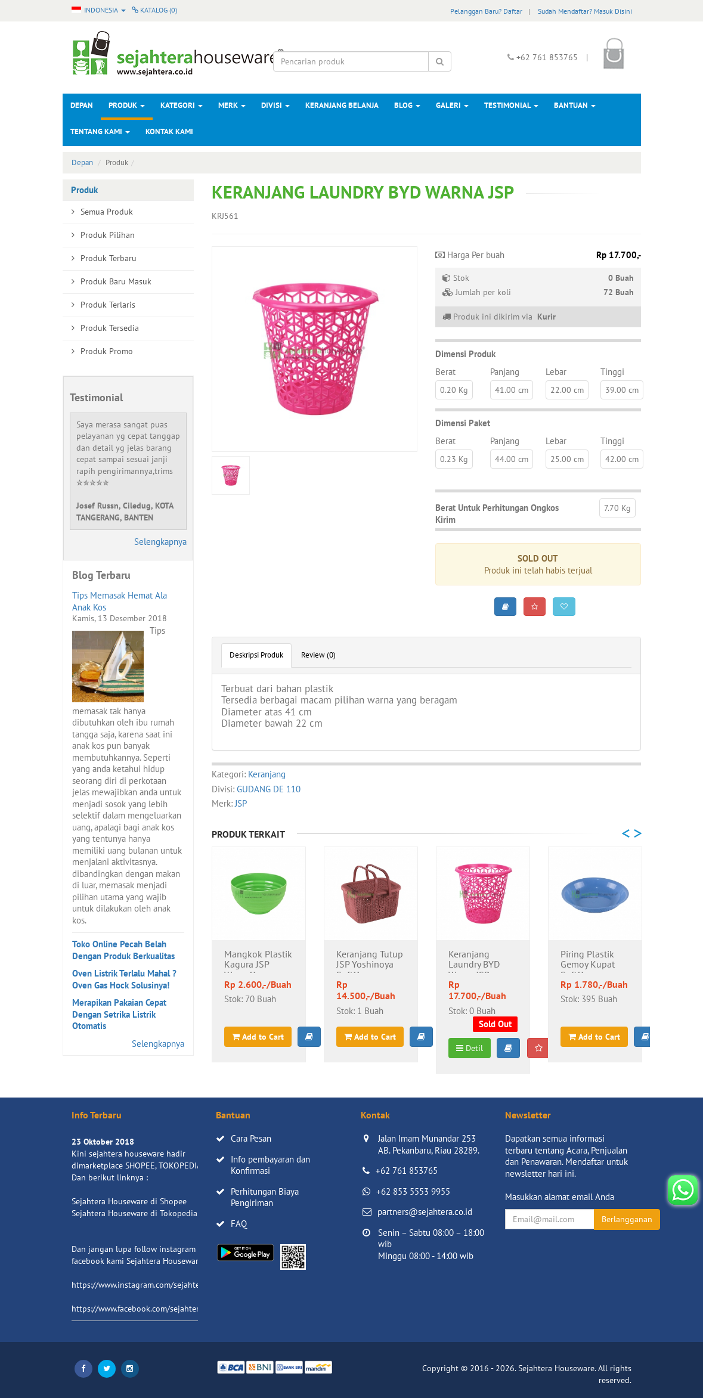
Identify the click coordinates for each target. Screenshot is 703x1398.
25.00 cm (567, 459)
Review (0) (318, 655)
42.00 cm (622, 459)
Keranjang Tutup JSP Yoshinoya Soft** (369, 961)
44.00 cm (511, 459)
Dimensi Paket (462, 423)
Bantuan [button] (575, 105)
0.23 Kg (454, 459)
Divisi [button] (275, 105)
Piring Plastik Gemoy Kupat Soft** (587, 961)
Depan (81, 105)
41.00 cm (511, 390)
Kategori (181, 105)
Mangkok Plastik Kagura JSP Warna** (258, 961)
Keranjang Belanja (342, 105)
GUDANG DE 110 (269, 789)
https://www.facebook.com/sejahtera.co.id (147, 1308)
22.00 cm (567, 390)
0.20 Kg (454, 390)
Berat (445, 371)
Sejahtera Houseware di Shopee (129, 1201)
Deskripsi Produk (256, 655)
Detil (469, 1048)
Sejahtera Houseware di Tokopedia (134, 1213)
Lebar (556, 371)
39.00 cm (622, 390)
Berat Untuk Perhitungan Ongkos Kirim (497, 513)
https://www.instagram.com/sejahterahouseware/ (160, 1284)
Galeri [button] (452, 105)
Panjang (504, 371)
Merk (232, 105)
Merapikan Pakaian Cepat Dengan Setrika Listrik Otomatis (119, 1014)
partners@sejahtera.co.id (424, 1211)
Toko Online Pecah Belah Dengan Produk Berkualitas (123, 950)
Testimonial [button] (511, 105)
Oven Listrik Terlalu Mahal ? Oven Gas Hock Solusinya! (124, 979)
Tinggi (612, 371)
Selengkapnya (160, 541)
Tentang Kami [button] (100, 131)
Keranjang (267, 774)
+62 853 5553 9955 (413, 1191)
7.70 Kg (617, 508)
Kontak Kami (169, 131)
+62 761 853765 (407, 1170)
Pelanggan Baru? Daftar (486, 11)
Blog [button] (407, 105)
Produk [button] (127, 105)
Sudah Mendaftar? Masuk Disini (585, 11)
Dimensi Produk (465, 353)
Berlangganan (627, 1219)
